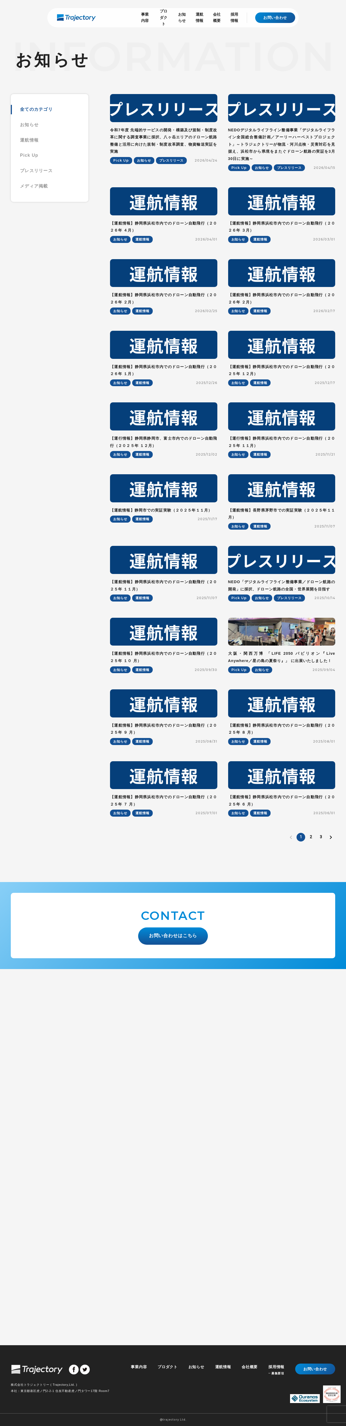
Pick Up (29, 155)
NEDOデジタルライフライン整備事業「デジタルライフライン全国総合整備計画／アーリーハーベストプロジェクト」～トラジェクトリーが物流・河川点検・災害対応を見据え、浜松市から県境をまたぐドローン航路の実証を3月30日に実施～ (281, 182)
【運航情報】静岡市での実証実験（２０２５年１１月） (161, 737)
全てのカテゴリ (36, 109)
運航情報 (183, 17)
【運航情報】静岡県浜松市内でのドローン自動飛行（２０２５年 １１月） (163, 850)
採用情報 (231, 17)
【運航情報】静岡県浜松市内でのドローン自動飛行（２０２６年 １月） (163, 521)
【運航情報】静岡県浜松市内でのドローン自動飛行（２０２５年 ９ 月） (163, 1069)
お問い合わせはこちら (173, 1312)
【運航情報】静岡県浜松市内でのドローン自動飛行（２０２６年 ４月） (163, 302)
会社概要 (207, 17)
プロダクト (134, 17)
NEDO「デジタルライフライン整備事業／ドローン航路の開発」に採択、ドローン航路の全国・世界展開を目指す (281, 850)
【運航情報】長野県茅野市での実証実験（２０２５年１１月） (281, 740)
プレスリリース (36, 170)
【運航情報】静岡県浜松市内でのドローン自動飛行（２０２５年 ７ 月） (163, 1179)
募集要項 (277, 1373)
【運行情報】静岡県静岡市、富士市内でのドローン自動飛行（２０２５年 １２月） (163, 631)
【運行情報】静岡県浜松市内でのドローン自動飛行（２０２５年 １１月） (281, 631)
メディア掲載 (34, 186)
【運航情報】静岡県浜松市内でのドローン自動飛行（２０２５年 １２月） (281, 521)
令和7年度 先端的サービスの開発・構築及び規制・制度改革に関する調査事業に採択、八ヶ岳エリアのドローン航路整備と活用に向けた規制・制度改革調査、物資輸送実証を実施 (163, 179)
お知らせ (159, 17)
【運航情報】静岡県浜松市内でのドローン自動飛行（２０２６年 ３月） (281, 302)
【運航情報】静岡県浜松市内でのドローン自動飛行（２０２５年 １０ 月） (163, 960)
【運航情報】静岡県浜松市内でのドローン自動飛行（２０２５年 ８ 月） (281, 1069)
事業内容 (108, 17)
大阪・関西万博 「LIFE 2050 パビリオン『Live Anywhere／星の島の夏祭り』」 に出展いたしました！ (281, 960)
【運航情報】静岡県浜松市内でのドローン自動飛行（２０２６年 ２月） (163, 412)
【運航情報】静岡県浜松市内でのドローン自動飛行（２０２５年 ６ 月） (281, 1179)
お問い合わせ (275, 17)
